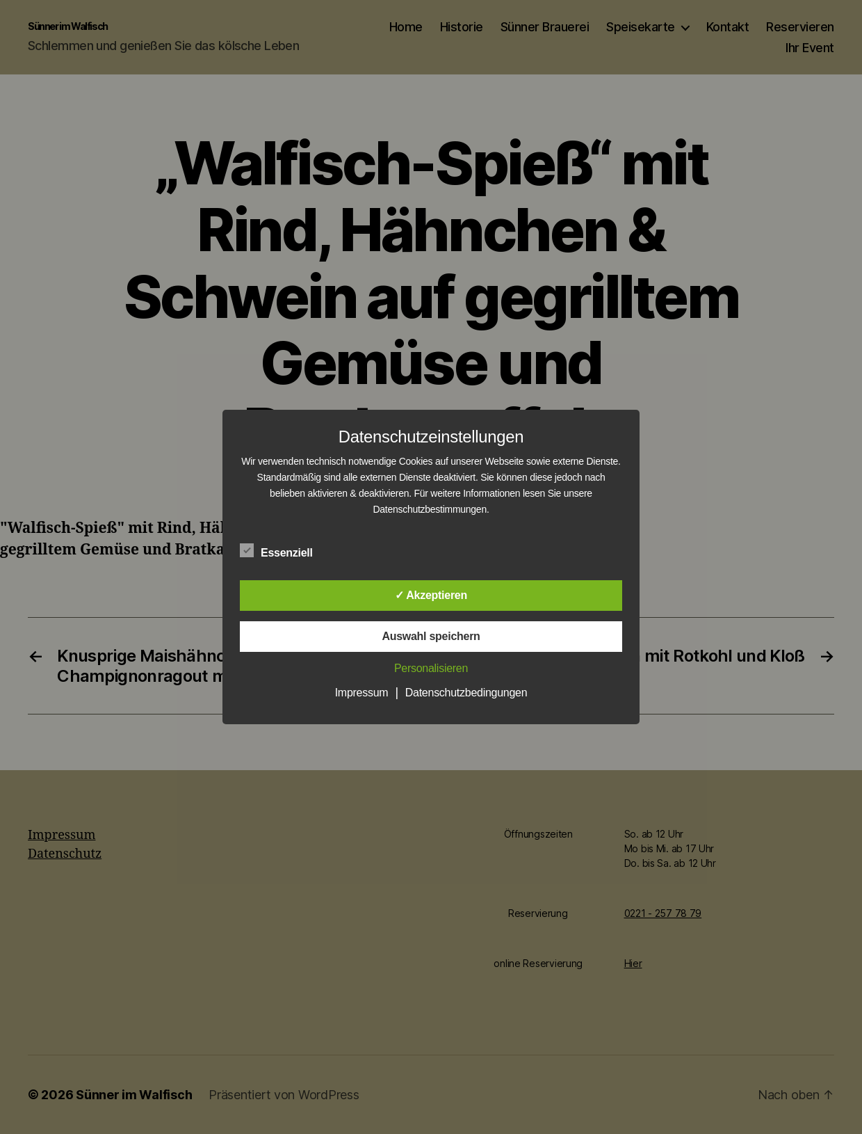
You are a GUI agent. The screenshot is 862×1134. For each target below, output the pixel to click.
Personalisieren (431, 668)
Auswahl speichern (431, 636)
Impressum (362, 692)
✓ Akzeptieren (431, 595)
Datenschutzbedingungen (466, 692)
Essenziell (283, 551)
